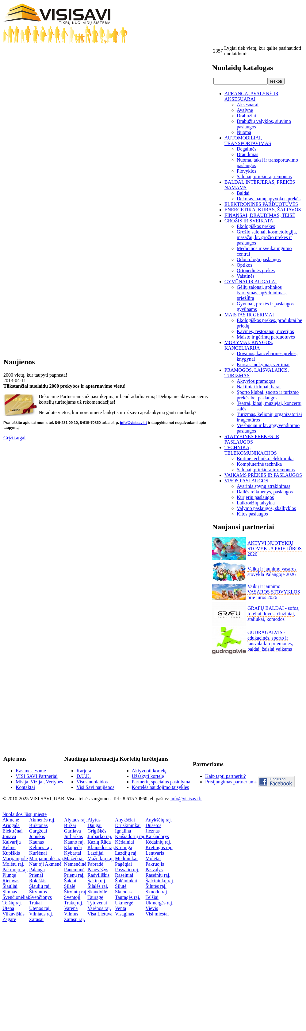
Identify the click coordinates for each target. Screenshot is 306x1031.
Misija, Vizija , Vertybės (39, 781)
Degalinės (246, 148)
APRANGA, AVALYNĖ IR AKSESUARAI (251, 96)
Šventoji (72, 897)
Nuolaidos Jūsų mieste (24, 814)
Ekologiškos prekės (256, 226)
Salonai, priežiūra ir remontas (266, 469)
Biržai (70, 825)
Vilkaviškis (13, 913)
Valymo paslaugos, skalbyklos (266, 508)
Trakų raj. (73, 902)
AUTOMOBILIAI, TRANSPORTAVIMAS (247, 140)
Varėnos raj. (99, 908)
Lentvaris (155, 853)
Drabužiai (246, 115)
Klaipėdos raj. (101, 847)
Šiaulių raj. (40, 886)
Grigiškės (96, 830)
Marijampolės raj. (46, 858)
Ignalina (123, 830)
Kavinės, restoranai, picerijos (265, 331)
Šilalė (69, 886)
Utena (8, 908)
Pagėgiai (123, 864)
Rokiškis (37, 880)
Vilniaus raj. (41, 913)
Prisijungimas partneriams (231, 781)
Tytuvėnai (97, 902)
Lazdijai (95, 853)
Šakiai (70, 880)
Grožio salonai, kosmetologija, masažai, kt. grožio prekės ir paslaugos (267, 237)
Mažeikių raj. (100, 858)
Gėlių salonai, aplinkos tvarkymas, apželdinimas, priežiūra (262, 292)
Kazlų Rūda (99, 842)
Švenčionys (40, 897)
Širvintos (38, 891)
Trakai (35, 902)
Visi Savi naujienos (95, 787)
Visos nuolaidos (92, 781)
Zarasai (36, 919)
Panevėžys (97, 869)
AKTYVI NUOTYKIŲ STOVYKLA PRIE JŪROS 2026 (274, 548)
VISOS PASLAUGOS (246, 480)
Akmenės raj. (42, 819)
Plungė (9, 875)
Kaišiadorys (157, 836)
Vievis (152, 908)
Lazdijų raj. (126, 853)
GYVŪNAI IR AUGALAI (250, 281)
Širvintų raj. (75, 891)
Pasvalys (154, 869)
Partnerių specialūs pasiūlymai (162, 781)
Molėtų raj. (13, 864)
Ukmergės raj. (159, 902)
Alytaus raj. (75, 819)
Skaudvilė (97, 891)
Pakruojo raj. (15, 869)
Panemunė (74, 869)
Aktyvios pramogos (256, 381)
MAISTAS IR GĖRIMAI (249, 314)
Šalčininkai (126, 880)
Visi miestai (157, 913)
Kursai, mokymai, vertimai (263, 364)
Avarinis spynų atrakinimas (263, 486)
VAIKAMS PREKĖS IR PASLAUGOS (263, 475)
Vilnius (71, 913)
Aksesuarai (247, 104)
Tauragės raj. (127, 897)
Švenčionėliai (15, 897)
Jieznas (153, 830)
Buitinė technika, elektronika (265, 458)
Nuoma (244, 132)
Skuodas (123, 891)
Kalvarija (11, 842)
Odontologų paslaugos (259, 259)
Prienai (36, 875)
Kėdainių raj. (158, 842)
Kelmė (9, 847)
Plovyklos (246, 171)
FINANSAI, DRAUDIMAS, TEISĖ (259, 215)
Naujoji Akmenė (45, 864)
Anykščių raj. (159, 819)
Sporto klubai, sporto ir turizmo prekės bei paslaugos (268, 395)
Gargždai (38, 830)
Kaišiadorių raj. (130, 836)
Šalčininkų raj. (160, 880)
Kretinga (123, 847)
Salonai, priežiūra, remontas (264, 176)
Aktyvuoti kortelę (149, 770)
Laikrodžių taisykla (256, 502)
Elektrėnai (12, 830)
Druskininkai (128, 825)
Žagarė (9, 919)
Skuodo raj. (157, 891)
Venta (120, 908)
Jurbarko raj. (99, 836)
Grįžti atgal (14, 437)
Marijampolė (15, 858)
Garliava (72, 830)
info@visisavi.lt (133, 423)
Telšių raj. (12, 902)
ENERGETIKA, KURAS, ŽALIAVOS (262, 209)
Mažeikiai (74, 858)
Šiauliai (9, 886)
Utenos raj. (40, 908)
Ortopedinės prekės (256, 270)
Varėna (71, 908)
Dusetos (154, 825)
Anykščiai (125, 819)
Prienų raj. (74, 875)
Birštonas (38, 825)
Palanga (37, 869)
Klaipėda (73, 847)
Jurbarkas (73, 836)
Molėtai (153, 858)
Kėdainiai (124, 842)
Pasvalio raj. (127, 869)
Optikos (244, 265)
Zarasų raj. (74, 919)
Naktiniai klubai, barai (259, 386)
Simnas (9, 891)
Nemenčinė (75, 864)
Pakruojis (155, 864)
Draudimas (247, 154)
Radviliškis (98, 875)
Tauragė (95, 897)
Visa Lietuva (99, 913)
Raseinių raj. (158, 875)
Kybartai (72, 853)
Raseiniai (124, 875)
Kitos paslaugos (252, 513)
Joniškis (37, 836)
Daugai (94, 825)
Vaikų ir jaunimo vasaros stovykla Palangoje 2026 (271, 571)
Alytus (94, 819)
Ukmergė (124, 902)
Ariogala (11, 825)
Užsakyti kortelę (148, 776)
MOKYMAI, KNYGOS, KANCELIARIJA (248, 345)
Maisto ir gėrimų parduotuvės (266, 336)
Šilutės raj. (156, 886)
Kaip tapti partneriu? (225, 776)
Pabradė (95, 864)
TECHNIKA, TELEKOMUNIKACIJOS (250, 450)
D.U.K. (83, 776)
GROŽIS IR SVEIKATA (248, 220)
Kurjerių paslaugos (255, 497)
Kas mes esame (31, 770)
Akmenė (10, 819)
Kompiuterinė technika (259, 464)
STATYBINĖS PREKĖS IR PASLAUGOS (251, 439)
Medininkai (126, 858)
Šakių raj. (96, 880)
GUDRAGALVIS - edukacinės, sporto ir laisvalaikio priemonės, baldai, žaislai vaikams (270, 641)
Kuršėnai (38, 853)
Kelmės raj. (40, 847)
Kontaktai (25, 787)
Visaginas (124, 913)
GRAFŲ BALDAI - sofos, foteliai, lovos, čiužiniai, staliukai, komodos (273, 614)
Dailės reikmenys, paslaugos (265, 491)
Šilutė (120, 886)
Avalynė (245, 110)
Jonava (9, 836)
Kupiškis (11, 853)
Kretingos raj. (159, 847)
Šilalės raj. (97, 886)
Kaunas (36, 842)
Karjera (83, 770)
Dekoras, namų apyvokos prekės (268, 198)
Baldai (243, 193)
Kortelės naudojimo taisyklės (160, 787)
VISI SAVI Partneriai (37, 776)
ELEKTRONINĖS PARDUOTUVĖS (261, 204)
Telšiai (152, 897)
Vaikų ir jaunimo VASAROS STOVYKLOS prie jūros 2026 (273, 592)
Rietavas (10, 880)
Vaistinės (245, 276)
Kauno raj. (74, 842)
